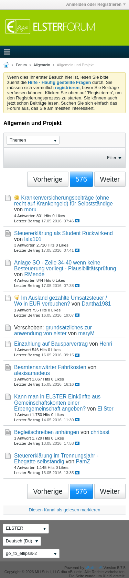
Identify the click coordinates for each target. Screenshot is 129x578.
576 (81, 179)
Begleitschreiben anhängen (46, 432)
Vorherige (48, 179)
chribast (100, 432)
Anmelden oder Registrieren (96, 4)
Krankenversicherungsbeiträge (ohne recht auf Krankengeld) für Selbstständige (63, 200)
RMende (34, 274)
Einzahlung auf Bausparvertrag (51, 344)
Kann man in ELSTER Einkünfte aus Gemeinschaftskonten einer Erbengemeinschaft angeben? (57, 402)
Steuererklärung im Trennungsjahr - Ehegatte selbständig (56, 458)
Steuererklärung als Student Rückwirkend (63, 233)
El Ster (105, 409)
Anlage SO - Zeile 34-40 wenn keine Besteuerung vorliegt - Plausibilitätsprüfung (65, 265)
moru (30, 209)
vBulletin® (94, 568)
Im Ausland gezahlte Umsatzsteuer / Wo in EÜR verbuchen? (60, 301)
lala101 (32, 239)
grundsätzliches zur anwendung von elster (53, 330)
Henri (105, 344)
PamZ (83, 461)
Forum (21, 65)
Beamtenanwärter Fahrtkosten (50, 367)
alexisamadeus (32, 373)
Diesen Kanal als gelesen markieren (64, 509)
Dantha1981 (96, 304)
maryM (86, 333)
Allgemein (41, 65)
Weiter (110, 179)
